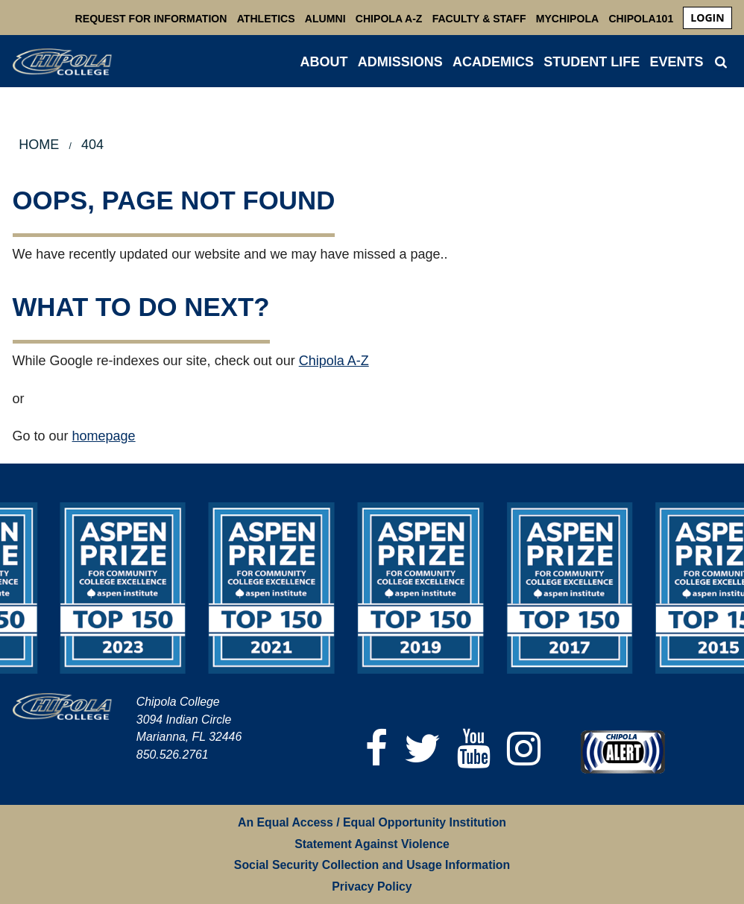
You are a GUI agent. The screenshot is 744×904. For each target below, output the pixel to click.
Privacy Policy (372, 886)
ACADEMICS (493, 61)
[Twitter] (422, 748)
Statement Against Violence (372, 844)
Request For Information (151, 19)
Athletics (266, 19)
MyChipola (567, 19)
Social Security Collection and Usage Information (372, 865)
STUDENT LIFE (591, 61)
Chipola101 (640, 19)
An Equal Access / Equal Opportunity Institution (372, 822)
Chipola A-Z (389, 19)
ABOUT (324, 61)
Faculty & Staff (479, 19)
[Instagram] (523, 748)
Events (676, 61)
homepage (104, 436)
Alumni (325, 19)
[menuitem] (707, 18)
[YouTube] (473, 748)
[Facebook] (376, 748)
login (707, 17)
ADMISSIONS (400, 61)
